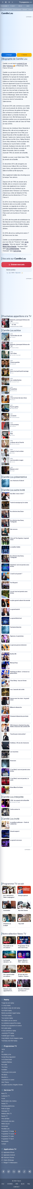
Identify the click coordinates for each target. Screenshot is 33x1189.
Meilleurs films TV (6, 1113)
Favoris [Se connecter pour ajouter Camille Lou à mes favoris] (24, 54)
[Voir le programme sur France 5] (9, 920)
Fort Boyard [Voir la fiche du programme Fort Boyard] (13, 582)
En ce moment (17, 9)
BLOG (22, 1184)
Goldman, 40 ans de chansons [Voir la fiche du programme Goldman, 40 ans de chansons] (19, 743)
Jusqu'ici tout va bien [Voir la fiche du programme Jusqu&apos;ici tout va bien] (17, 451)
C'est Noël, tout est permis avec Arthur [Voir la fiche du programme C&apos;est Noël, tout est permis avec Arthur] (20, 770)
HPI (2, 1052)
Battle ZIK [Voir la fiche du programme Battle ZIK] (13, 654)
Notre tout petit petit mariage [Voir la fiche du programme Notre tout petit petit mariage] (19, 371)
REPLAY (20, 6)
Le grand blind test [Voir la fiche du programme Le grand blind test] (16, 618)
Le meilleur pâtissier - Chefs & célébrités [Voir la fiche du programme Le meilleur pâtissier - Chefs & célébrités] (19, 823)
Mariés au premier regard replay (10, 1013)
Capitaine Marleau (6, 1062)
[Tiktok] (24, 1172)
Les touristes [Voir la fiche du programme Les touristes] (14, 751)
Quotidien (4, 1069)
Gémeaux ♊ (11, 66)
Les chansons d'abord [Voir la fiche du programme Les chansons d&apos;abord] (17, 480)
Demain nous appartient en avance (11, 1025)
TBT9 (3, 1049)
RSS (17, 1184)
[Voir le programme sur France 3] (9, 906)
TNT (3, 9)
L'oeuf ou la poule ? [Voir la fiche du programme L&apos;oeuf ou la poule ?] (16, 573)
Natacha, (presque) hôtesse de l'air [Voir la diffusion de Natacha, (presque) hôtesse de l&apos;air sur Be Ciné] (20, 320)
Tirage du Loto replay (7, 1003)
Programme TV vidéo (7, 1136)
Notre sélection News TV (14, 933)
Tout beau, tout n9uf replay (9, 1040)
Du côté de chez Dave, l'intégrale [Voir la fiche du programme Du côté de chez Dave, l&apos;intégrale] (17, 521)
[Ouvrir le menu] (2, 2)
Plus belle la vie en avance (9, 1020)
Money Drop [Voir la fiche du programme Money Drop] (14, 663)
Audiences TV (5, 1096)
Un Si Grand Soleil (6, 1059)
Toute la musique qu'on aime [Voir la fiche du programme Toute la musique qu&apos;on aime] (19, 502)
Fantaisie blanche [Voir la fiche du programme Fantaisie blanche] (15, 627)
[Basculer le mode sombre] (9, 2)
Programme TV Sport (7, 1139)
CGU (2, 1184)
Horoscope (4, 1126)
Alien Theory (5, 1082)
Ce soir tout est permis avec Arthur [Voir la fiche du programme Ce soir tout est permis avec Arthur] (19, 592)
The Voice (4, 1067)
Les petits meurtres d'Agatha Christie (12, 1084)
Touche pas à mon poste (8, 1072)
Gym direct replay (6, 1010)
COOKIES (10, 1184)
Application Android (8, 1155)
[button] (30, 1172)
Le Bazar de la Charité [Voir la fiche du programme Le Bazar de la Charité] (17, 442)
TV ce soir (9, 9)
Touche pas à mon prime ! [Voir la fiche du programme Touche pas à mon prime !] (18, 734)
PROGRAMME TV (5, 6)
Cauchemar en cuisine (7, 1079)
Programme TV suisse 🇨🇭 (8, 1133)
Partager (9, 54)
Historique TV (5, 1111)
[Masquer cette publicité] (29, 17)
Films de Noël (5, 1118)
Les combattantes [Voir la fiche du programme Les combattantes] (15, 380)
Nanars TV (4, 1116)
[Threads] (19, 1172)
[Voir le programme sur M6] (24, 920)
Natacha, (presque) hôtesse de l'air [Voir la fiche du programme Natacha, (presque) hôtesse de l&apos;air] (20, 345)
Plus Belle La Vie (6, 1054)
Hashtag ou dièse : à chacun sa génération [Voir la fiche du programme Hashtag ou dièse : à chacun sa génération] (19, 672)
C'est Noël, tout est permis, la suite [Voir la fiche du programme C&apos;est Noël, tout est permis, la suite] (19, 779)
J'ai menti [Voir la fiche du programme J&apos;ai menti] (13, 415)
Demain (25, 9)
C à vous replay (6, 1005)
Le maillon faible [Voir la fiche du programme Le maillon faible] (15, 547)
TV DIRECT (12, 6)
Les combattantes (12, 248)
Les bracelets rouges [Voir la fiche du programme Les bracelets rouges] (16, 460)
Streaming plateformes (8, 1106)
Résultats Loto (5, 1128)
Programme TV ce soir (13, 883)
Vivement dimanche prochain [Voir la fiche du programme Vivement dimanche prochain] (19, 716)
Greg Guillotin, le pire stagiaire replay (12, 1038)
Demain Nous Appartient (8, 1057)
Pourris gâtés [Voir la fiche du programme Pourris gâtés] (14, 407)
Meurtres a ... (5, 1077)
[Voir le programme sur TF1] (9, 892)
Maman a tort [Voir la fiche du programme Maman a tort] (14, 469)
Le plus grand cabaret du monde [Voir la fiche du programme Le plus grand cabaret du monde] (20, 600)
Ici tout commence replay (8, 1030)
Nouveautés (4, 1141)
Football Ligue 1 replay (7, 1035)
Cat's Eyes (17, 251)
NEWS (28, 6)
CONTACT (16, 1187)
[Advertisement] (16, 35)
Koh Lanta (4, 1064)
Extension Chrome (7, 1157)
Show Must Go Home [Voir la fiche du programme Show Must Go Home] (16, 787)
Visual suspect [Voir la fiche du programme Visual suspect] (14, 831)
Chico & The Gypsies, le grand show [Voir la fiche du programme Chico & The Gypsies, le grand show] (19, 538)
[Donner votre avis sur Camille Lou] (16, 264)
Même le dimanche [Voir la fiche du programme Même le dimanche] (16, 707)
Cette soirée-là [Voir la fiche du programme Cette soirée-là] (15, 809)
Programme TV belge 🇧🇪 (8, 1131)
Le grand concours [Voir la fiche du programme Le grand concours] (16, 840)
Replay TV (4, 1103)
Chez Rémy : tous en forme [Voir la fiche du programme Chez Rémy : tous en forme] (18, 680)
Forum (3, 1098)
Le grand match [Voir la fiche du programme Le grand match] (15, 609)
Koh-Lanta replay (6, 1028)
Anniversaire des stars (7, 1121)
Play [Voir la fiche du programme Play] (11, 433)
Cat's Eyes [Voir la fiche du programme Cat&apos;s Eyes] (13, 353)
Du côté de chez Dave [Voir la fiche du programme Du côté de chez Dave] (17, 511)
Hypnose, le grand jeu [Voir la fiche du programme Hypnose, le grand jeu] (17, 636)
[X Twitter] (9, 1172)
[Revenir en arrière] (12, 2)
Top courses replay (7, 1018)
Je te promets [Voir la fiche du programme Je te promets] (14, 424)
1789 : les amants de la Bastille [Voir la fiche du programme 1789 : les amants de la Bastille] (19, 800)
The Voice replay (6, 1015)
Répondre (18, 272)
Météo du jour (5, 1123)
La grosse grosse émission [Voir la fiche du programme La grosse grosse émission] (18, 645)
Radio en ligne (5, 1108)
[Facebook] (3, 1172)
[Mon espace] (5, 2)
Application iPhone (7, 1152)
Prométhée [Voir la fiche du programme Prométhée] (13, 389)
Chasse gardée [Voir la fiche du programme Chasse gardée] (15, 362)
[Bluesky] (14, 1172)
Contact (3, 1144)
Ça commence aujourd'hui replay (11, 1023)
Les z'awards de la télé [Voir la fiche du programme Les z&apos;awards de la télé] (17, 689)
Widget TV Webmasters (9, 1162)
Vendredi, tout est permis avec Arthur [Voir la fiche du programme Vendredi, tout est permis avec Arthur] (19, 565)
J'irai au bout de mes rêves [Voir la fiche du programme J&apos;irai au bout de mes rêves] (18, 398)
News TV (4, 1093)
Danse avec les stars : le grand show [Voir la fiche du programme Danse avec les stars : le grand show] (19, 699)
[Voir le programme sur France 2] (24, 892)
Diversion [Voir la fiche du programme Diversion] (13, 760)
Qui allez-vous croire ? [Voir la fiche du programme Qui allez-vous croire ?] (17, 493)
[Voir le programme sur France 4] (24, 906)
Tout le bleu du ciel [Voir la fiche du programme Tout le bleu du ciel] (16, 335)
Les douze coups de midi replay (10, 1008)
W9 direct (4, 1074)
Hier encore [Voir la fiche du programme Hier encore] (13, 529)
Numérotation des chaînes (9, 1101)
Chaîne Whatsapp (7, 1160)
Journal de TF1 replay (7, 1033)
